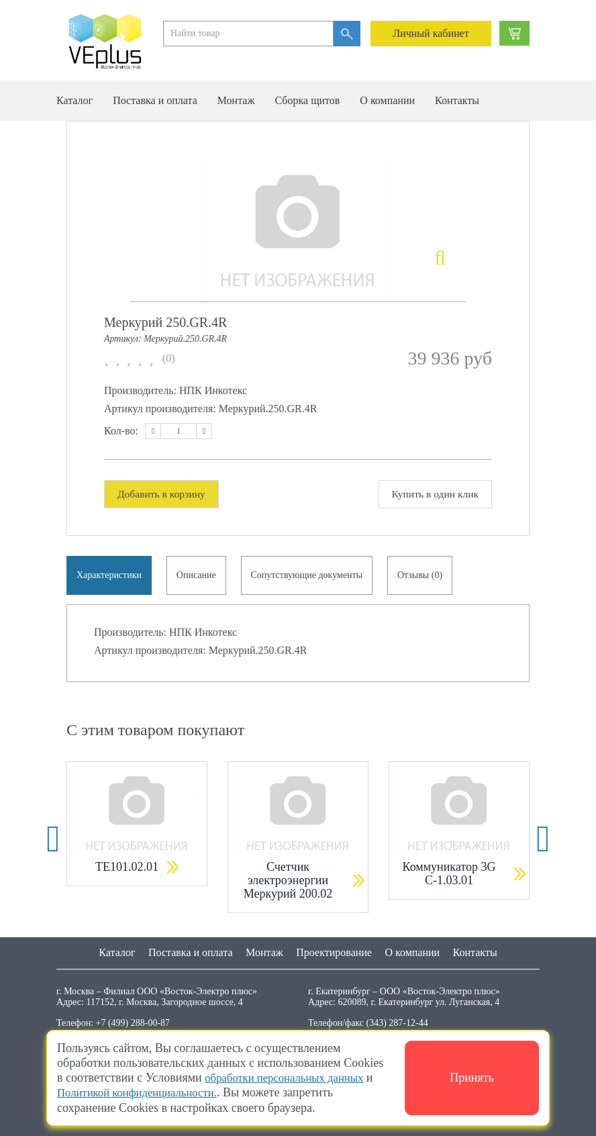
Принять (472, 1078)
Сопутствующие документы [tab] (310, 576)
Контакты (457, 100)
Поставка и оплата (155, 100)
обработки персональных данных (290, 1078)
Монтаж (236, 100)
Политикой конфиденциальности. (143, 1093)
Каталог (74, 100)
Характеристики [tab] (109, 576)
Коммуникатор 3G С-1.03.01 (449, 876)
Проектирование (334, 952)
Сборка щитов (307, 100)
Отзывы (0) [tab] (425, 576)
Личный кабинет (430, 33)
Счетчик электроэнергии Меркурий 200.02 (288, 883)
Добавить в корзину (163, 494)
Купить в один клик (433, 494)
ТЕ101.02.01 (126, 869)
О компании (387, 100)
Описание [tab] (198, 576)
